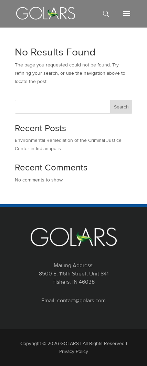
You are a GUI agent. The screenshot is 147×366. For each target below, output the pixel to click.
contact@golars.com (81, 300)
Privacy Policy (73, 351)
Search (121, 107)
